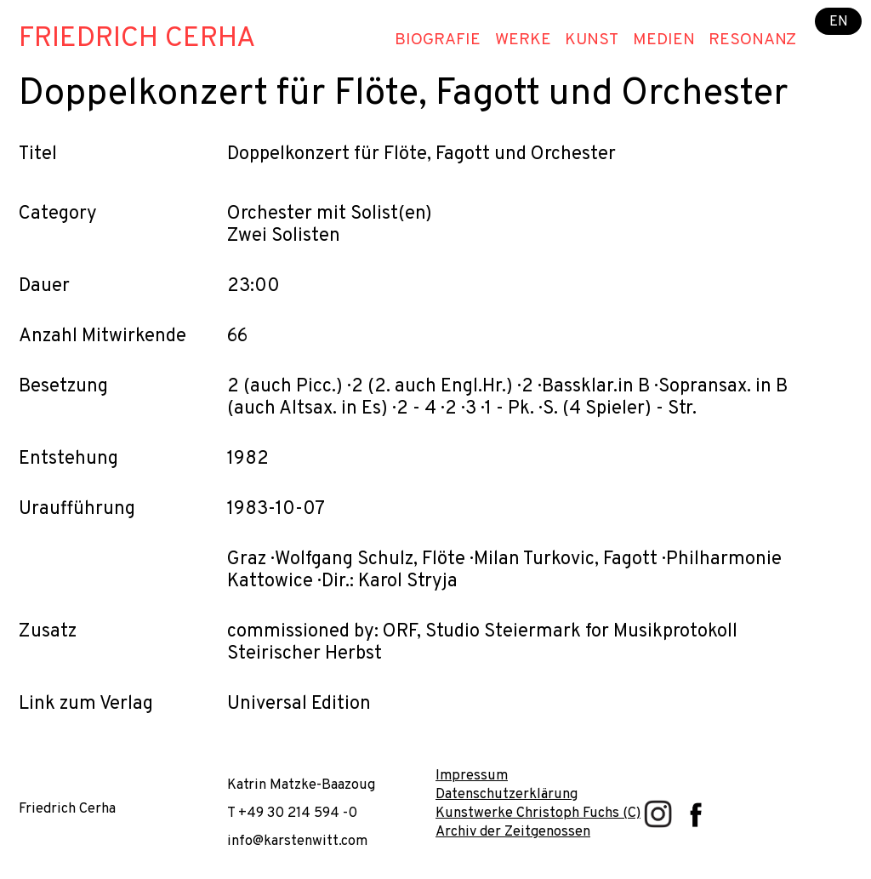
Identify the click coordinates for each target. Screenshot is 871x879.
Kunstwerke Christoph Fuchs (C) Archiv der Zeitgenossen (538, 822)
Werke (523, 40)
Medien (664, 40)
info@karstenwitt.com (297, 841)
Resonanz (752, 40)
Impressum (472, 776)
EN (838, 21)
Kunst (591, 40)
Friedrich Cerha (137, 39)
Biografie (438, 40)
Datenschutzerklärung (507, 794)
